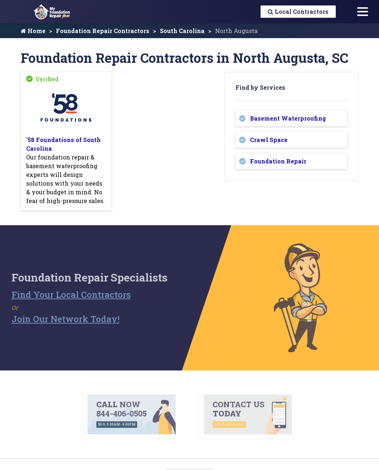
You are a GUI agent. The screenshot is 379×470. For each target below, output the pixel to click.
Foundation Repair (278, 161)
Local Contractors (298, 11)
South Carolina (182, 31)
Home (33, 31)
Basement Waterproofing (288, 118)
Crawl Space (268, 139)
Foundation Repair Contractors (102, 31)
